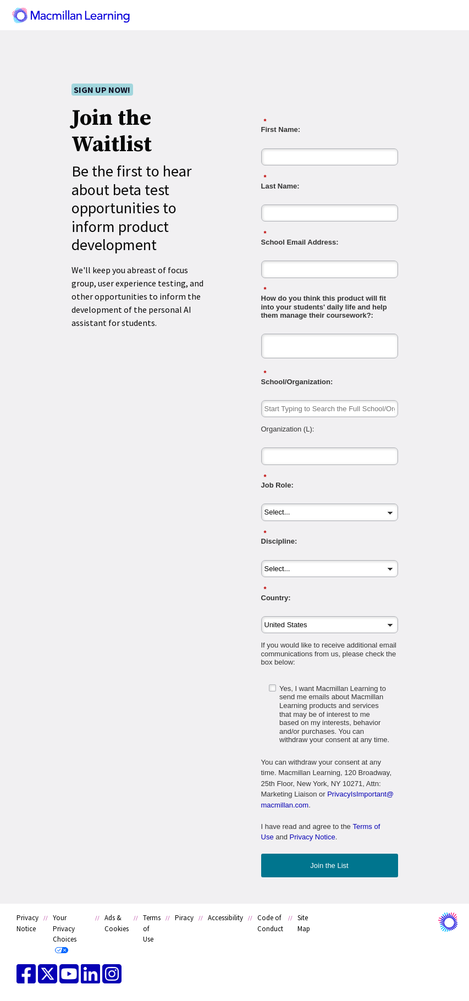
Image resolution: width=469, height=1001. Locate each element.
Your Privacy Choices (64, 928)
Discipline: (329, 537)
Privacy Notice (312, 837)
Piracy (184, 917)
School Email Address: (329, 237)
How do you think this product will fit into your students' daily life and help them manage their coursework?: (329, 302)
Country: (329, 593)
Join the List (329, 865)
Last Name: (329, 181)
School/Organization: (329, 377)
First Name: (329, 125)
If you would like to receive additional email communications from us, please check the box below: (328, 653)
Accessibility (225, 917)
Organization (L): (287, 429)
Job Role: (329, 481)
